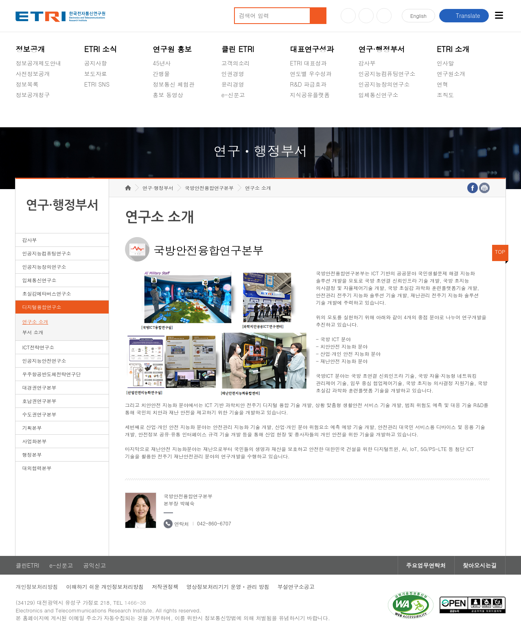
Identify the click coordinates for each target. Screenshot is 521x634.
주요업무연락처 (426, 565)
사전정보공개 (32, 74)
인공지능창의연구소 (384, 84)
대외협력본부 (36, 467)
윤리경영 (232, 84)
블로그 (366, 15)
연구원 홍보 (172, 49)
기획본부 (32, 427)
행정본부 (32, 454)
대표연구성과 (312, 49)
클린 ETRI (237, 49)
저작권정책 (165, 586)
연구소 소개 (35, 321)
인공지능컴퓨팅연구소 (387, 74)
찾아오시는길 (480, 565)
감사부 (367, 63)
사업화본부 (34, 441)
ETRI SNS (96, 84)
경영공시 (26, 114)
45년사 (162, 63)
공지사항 (95, 63)
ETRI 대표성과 (308, 63)
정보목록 (26, 84)
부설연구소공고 (296, 586)
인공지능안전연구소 (44, 360)
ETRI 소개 (453, 49)
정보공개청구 (32, 95)
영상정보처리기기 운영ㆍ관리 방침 (227, 586)
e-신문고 (233, 95)
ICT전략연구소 (38, 347)
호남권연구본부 (39, 400)
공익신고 (232, 114)
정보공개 (30, 49)
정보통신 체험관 (174, 84)
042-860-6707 (214, 523)
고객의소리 (235, 63)
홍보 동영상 (168, 95)
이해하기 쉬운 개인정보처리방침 (105, 586)
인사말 (445, 63)
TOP (500, 251)
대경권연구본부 (39, 387)
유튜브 (348, 15)
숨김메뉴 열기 (19, 104)
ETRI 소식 (100, 49)
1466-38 (135, 602)
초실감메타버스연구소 (387, 114)
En (418, 15)
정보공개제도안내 (38, 63)
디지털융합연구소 (41, 306)
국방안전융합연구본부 (209, 187)
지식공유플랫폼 (310, 95)
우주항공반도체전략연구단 (51, 373)
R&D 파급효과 (308, 84)
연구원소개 (451, 74)
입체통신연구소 (378, 95)
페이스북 (384, 15)
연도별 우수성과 (311, 74)
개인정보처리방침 (36, 586)
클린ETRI (27, 565)
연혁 (442, 84)
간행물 (161, 74)
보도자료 (95, 74)
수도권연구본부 (39, 414)
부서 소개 (32, 332)
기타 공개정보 (455, 114)
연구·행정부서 (382, 49)
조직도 (445, 95)
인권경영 (232, 74)
